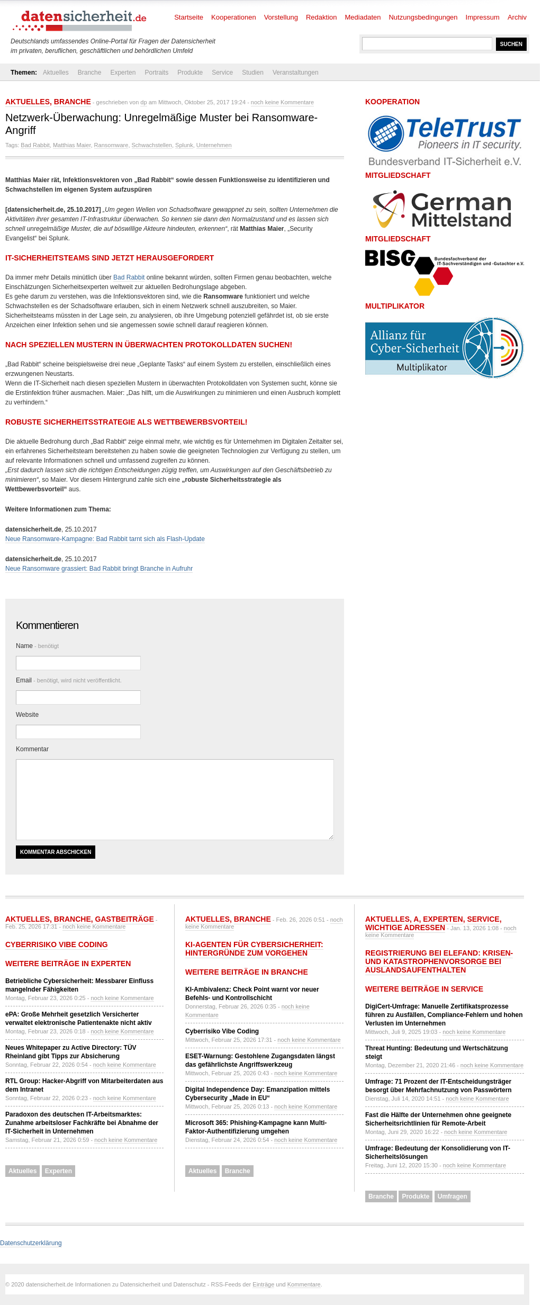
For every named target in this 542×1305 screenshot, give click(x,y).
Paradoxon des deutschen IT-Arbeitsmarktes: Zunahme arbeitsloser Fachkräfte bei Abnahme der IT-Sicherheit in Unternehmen (81, 1123)
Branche (90, 72)
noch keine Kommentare (282, 102)
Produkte (190, 72)
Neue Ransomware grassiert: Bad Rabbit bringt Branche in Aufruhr (99, 568)
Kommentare (304, 1284)
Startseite (188, 17)
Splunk (184, 145)
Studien (253, 72)
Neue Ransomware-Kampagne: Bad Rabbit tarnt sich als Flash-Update (105, 539)
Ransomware (111, 145)
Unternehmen (214, 145)
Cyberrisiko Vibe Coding (56, 944)
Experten (123, 72)
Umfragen (452, 1196)
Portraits (156, 72)
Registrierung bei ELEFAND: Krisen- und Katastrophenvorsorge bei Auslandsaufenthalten (439, 961)
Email (69, 680)
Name (37, 646)
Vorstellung (281, 17)
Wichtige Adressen (405, 927)
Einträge (263, 1284)
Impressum (483, 17)
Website (27, 714)
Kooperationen (233, 17)
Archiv (517, 17)
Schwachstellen (152, 145)
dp (143, 102)
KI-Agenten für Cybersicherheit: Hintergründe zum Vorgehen (254, 948)
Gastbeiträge (124, 919)
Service (222, 72)
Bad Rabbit (35, 145)
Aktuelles (56, 72)
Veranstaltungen (296, 72)
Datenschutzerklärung (31, 1243)
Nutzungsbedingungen (423, 17)
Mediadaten (363, 17)
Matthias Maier (72, 145)
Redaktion (321, 17)
